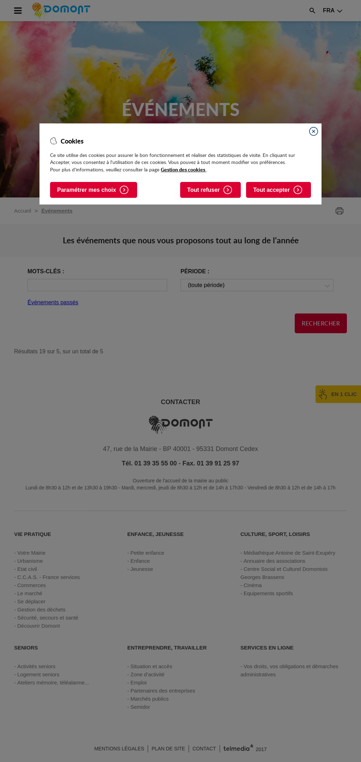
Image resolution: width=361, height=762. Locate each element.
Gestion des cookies (183, 169)
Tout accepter (271, 190)
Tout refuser (203, 190)
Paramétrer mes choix (86, 190)
